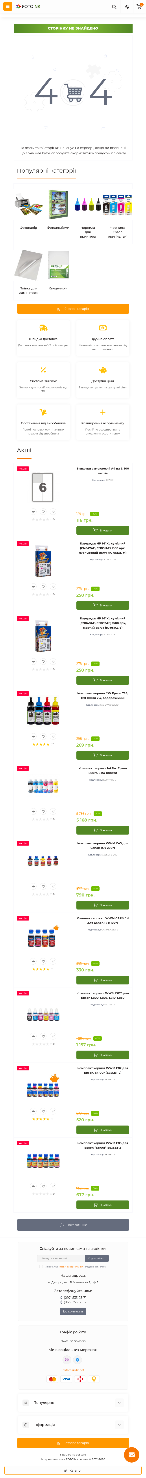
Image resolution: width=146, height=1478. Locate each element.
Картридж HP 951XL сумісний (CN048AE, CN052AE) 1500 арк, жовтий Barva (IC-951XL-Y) (102, 623)
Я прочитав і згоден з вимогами (75, 1266)
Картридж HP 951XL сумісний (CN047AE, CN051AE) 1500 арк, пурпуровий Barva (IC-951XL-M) (103, 548)
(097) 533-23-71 (75, 1298)
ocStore (81, 1454)
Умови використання (71, 1266)
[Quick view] (33, 511)
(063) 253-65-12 (75, 1302)
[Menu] (7, 6)
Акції (24, 450)
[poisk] (114, 6)
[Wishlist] (43, 511)
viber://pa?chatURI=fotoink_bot (67, 1360)
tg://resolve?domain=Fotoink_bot (77, 1360)
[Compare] (53, 511)
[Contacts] (126, 6)
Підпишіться (96, 1258)
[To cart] (102, 530)
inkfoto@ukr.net (73, 1370)
